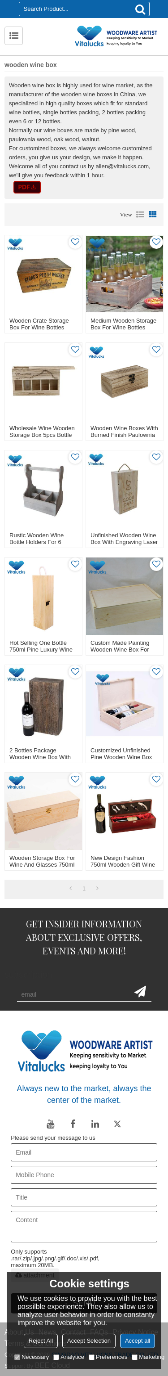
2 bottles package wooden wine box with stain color (40, 757)
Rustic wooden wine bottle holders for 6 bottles (36, 542)
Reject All (41, 1340)
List (140, 214)
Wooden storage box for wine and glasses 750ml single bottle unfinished (42, 864)
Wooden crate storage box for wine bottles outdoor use (39, 327)
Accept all (137, 1340)
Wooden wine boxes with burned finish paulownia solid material (124, 435)
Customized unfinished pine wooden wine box (121, 753)
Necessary (31, 1357)
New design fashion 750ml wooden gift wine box (122, 864)
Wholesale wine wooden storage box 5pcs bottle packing (42, 435)
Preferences (108, 1357)
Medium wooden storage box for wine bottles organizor (123, 327)
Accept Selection (89, 1340)
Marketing (148, 1357)
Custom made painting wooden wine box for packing (120, 649)
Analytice (68, 1357)
